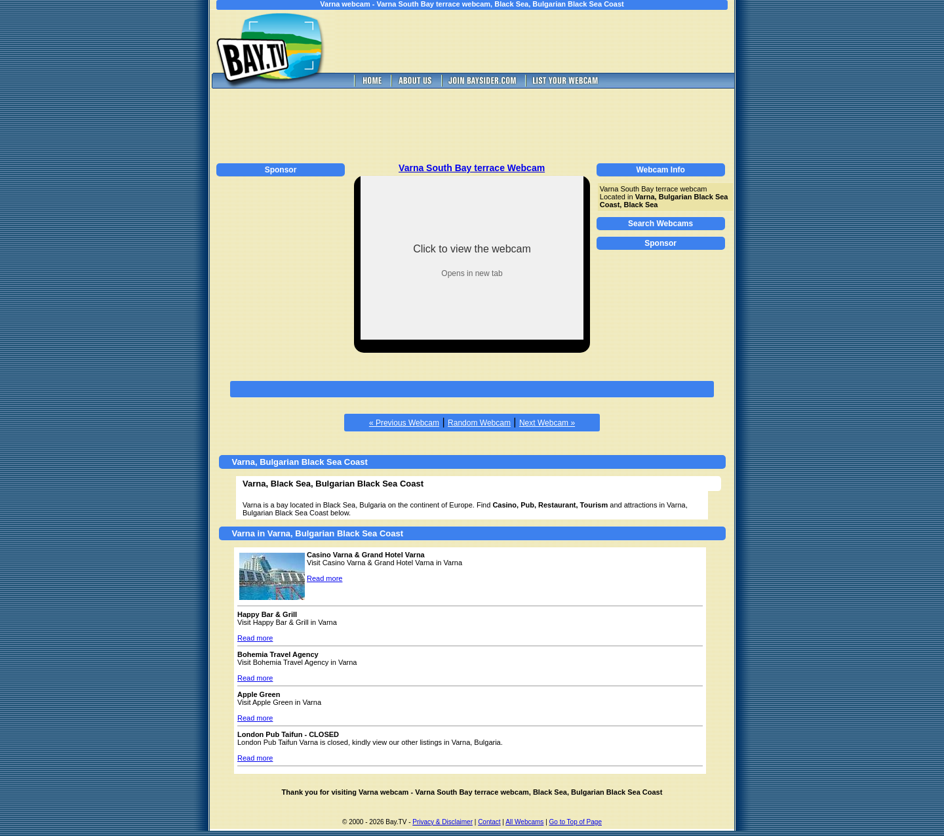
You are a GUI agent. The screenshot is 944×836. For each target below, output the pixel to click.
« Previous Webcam (404, 423)
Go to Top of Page (575, 822)
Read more (324, 578)
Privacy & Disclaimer (442, 822)
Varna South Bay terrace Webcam (472, 168)
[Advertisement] (544, 41)
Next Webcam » (547, 423)
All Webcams (524, 822)
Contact (489, 822)
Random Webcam (479, 423)
